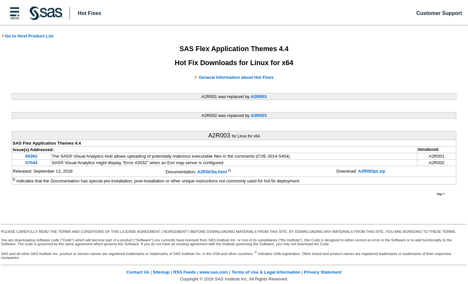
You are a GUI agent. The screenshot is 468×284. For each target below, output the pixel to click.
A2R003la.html (212, 171)
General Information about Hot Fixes (236, 77)
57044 (31, 162)
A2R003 (258, 96)
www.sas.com (214, 272)
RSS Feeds (184, 272)
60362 (31, 156)
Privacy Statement (323, 272)
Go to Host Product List (28, 36)
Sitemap (161, 272)
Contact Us (137, 272)
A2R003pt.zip (371, 171)
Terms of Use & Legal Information (265, 272)
